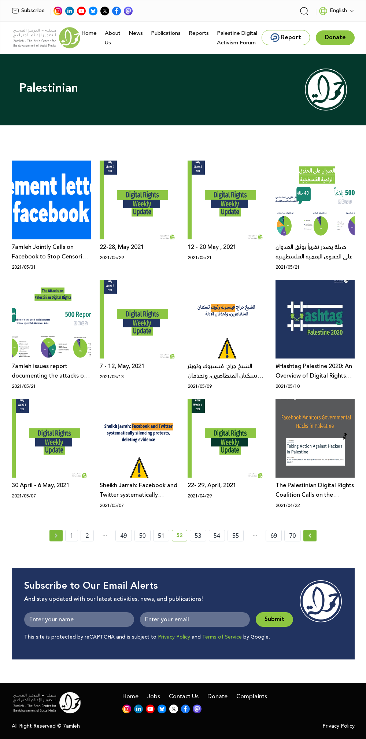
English (333, 11)
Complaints (251, 696)
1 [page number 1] (71, 536)
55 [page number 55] (235, 536)
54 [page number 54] (217, 536)
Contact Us (184, 696)
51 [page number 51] (161, 536)
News (136, 33)
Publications (166, 33)
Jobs (153, 696)
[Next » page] (310, 535)
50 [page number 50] (142, 536)
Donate (217, 696)
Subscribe (28, 11)
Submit (274, 619)
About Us (113, 38)
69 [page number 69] (273, 536)
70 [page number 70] (292, 536)
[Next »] (310, 535)
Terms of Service (222, 637)
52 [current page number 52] (182, 537)
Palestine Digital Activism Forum (237, 38)
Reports (199, 33)
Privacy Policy (174, 637)
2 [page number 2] (87, 536)
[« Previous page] (56, 535)
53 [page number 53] (198, 536)
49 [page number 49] (123, 536)
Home (89, 33)
